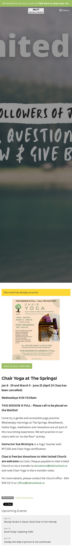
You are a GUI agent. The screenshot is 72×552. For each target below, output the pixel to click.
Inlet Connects (24, 497)
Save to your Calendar (16, 366)
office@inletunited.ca (31, 483)
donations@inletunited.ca (50, 466)
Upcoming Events (14, 511)
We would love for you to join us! (36, 3)
